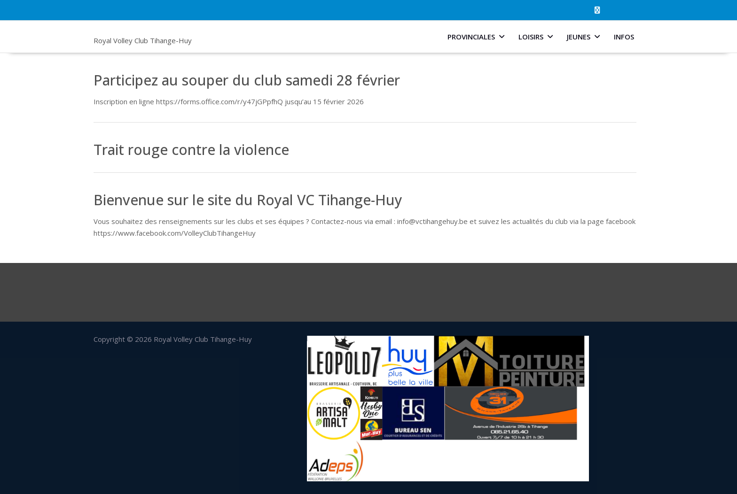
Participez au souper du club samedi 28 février (247, 80)
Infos (624, 36)
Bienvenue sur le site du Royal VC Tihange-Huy (248, 199)
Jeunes (578, 36)
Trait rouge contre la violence (191, 149)
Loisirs (530, 36)
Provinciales (471, 36)
